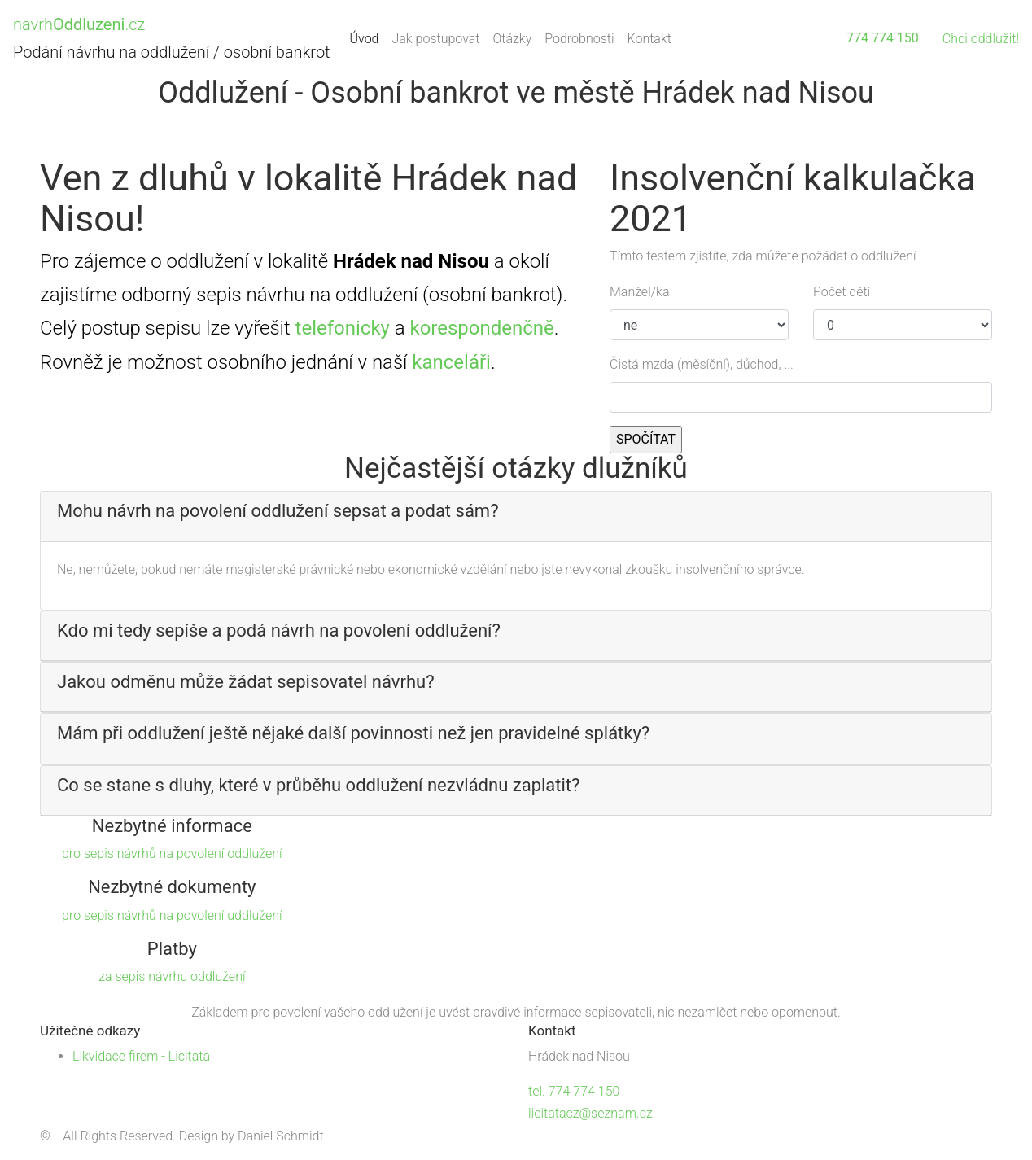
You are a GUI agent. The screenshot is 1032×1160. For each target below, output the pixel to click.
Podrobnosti (579, 38)
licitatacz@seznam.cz (590, 1113)
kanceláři (451, 362)
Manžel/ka (640, 292)
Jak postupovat (435, 38)
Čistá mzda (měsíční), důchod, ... (702, 364)
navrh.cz (79, 24)
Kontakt (649, 38)
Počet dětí (841, 292)
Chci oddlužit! (980, 38)
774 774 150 (882, 38)
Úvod (368, 37)
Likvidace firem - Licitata (141, 1056)
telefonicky (342, 328)
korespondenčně (481, 328)
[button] (516, 511)
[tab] (516, 516)
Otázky (511, 38)
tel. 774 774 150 (573, 1091)
